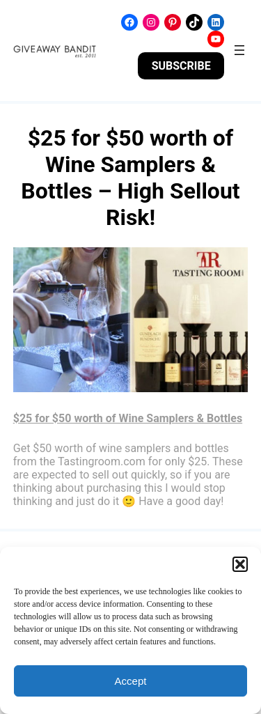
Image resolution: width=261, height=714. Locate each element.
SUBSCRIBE (181, 65)
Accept (131, 681)
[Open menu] (239, 50)
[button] (240, 564)
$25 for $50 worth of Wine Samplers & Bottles (127, 418)
